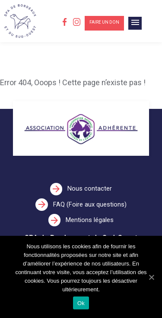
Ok (81, 303)
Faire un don (104, 22)
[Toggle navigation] (135, 23)
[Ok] (151, 277)
